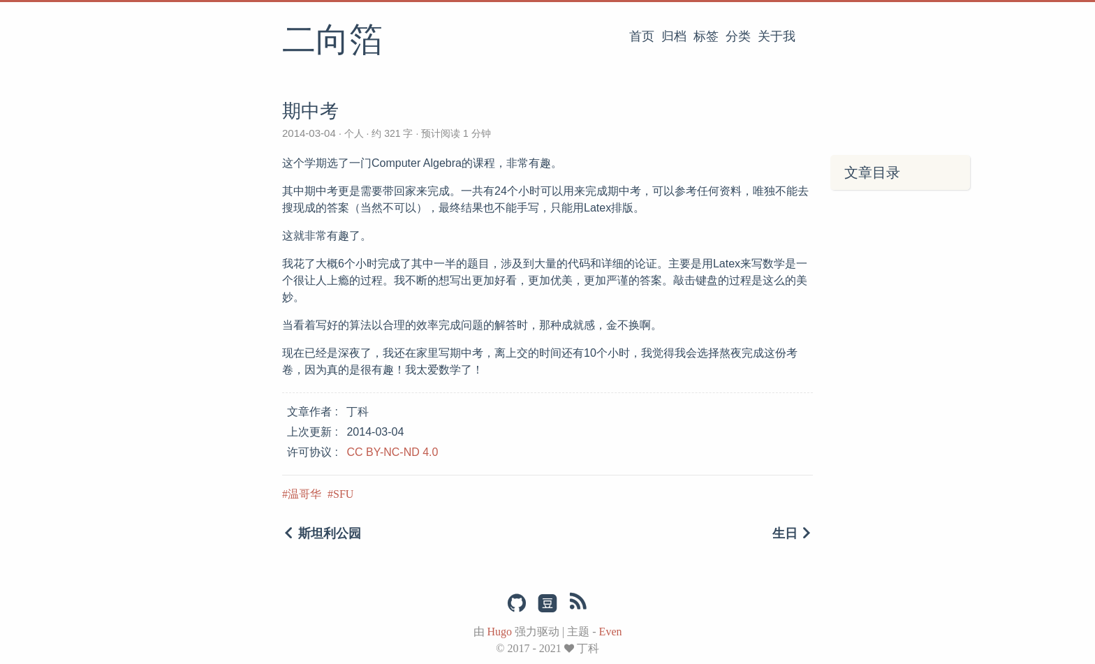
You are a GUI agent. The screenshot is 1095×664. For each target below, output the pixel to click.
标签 (706, 36)
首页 (641, 36)
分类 (738, 36)
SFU (343, 494)
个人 (354, 133)
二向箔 (332, 41)
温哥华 (304, 494)
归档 (673, 36)
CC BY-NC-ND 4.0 (392, 452)
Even (610, 631)
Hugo (500, 631)
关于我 (776, 36)
